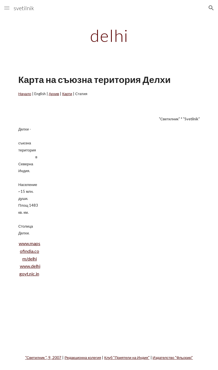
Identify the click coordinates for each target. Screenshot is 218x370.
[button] (7, 8)
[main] (109, 35)
